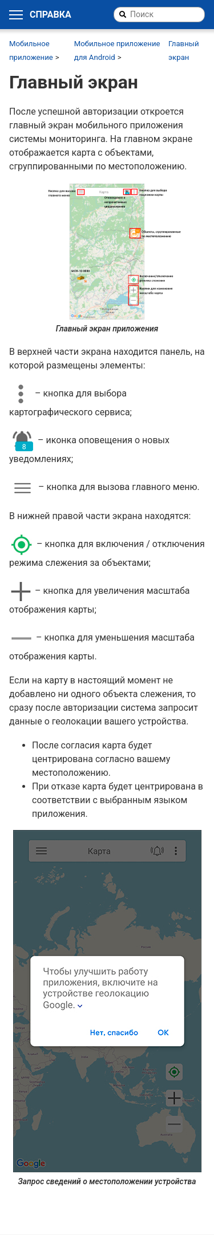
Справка (50, 14)
